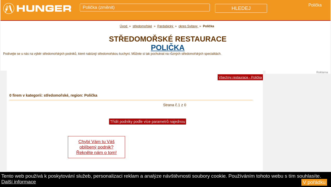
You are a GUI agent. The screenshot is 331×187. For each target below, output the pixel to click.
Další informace (18, 181)
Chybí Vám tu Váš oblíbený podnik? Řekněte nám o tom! (96, 147)
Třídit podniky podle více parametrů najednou (147, 121)
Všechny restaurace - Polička (240, 77)
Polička (168, 47)
